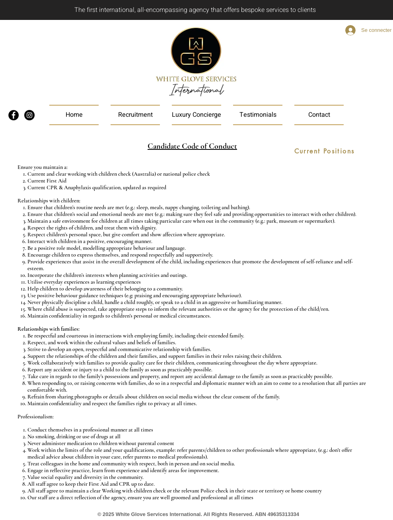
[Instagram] (29, 115)
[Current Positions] (324, 151)
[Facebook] (13, 115)
